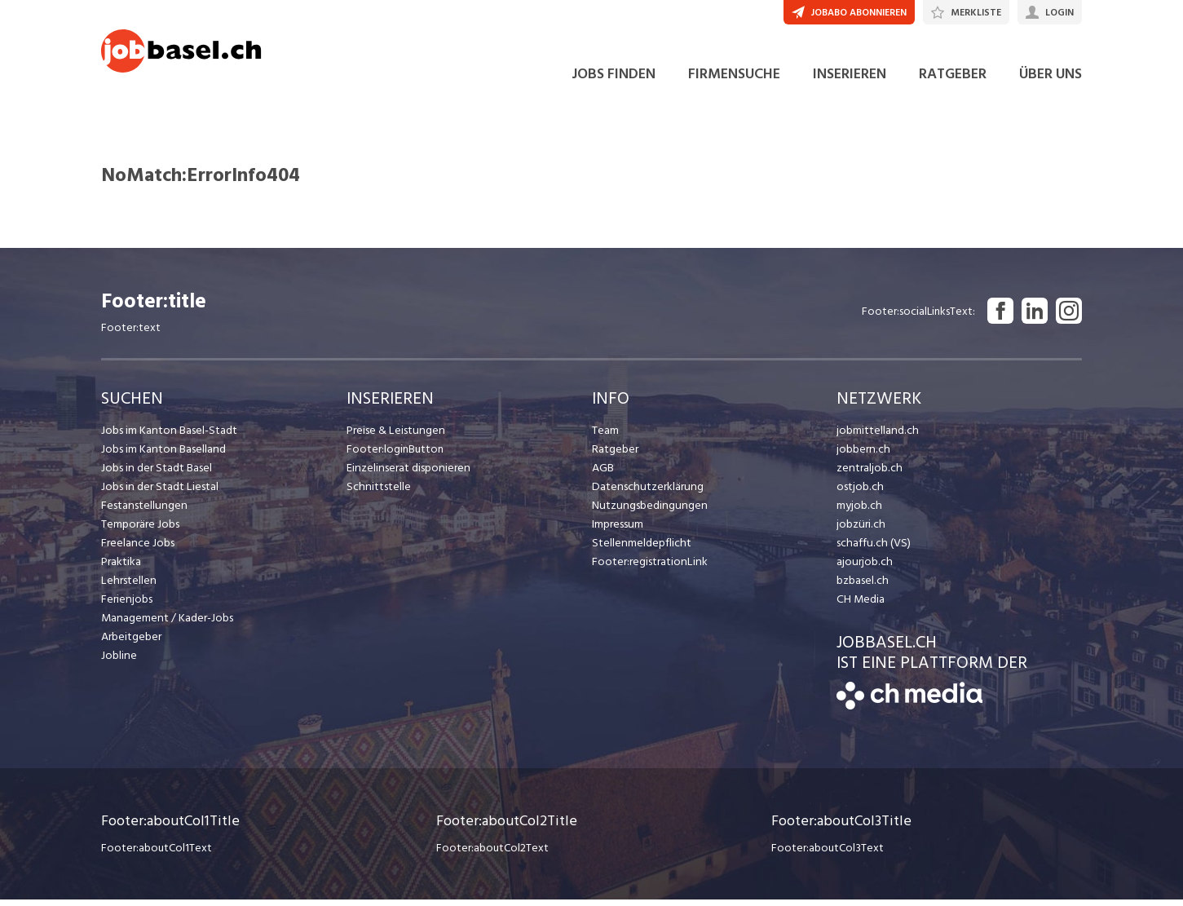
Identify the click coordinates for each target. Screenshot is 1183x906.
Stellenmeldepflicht (640, 549)
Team (605, 436)
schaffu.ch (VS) (871, 549)
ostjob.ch (859, 493)
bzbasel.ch (861, 586)
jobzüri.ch (859, 530)
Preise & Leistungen (394, 436)
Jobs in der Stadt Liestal (158, 493)
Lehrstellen (127, 586)
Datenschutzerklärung (645, 493)
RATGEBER (953, 80)
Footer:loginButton (395, 455)
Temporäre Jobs (140, 530)
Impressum (617, 530)
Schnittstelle (377, 493)
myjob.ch (858, 511)
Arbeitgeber (131, 643)
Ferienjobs (126, 605)
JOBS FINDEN (614, 80)
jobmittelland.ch (876, 436)
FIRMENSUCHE (734, 80)
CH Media (860, 605)
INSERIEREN (849, 80)
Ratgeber (615, 455)
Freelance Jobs (137, 549)
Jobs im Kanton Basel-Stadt (168, 436)
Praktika (121, 568)
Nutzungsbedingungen (647, 511)
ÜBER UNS (1050, 80)
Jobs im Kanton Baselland (162, 455)
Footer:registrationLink (648, 568)
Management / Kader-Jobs (166, 624)
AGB (603, 474)
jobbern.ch (862, 455)
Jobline (118, 661)
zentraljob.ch (868, 474)
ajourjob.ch (863, 568)
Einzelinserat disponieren (407, 474)
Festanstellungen (142, 511)
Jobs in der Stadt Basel (155, 474)
